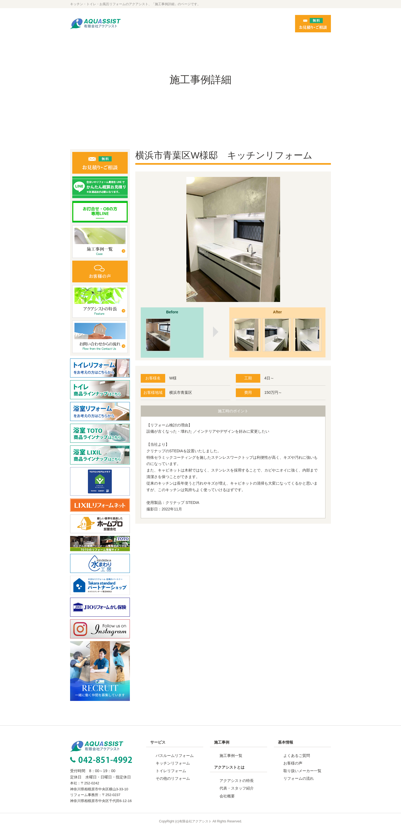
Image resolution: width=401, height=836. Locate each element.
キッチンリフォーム (173, 770)
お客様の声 (292, 770)
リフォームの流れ (298, 785)
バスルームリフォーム (175, 762)
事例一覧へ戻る (233, 553)
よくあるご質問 (296, 762)
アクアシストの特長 (237, 787)
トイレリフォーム (171, 777)
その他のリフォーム (173, 785)
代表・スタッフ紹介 (237, 795)
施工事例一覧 (231, 762)
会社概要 (227, 802)
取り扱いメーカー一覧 (302, 777)
